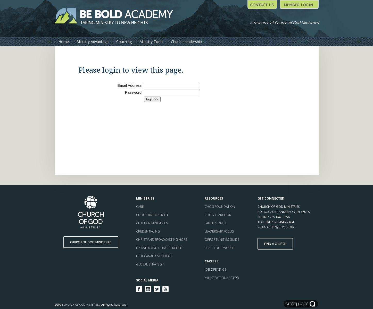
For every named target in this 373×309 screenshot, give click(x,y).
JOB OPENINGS (216, 269)
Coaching (124, 41)
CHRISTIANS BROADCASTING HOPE (161, 239)
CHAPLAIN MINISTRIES (152, 223)
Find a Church (275, 244)
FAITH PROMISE (216, 223)
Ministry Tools (151, 41)
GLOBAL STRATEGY (150, 264)
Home (64, 41)
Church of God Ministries (91, 242)
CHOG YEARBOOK (218, 215)
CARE (140, 206)
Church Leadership (186, 41)
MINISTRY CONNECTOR (222, 278)
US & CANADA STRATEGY (154, 256)
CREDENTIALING (148, 231)
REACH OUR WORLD (220, 248)
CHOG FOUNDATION (220, 206)
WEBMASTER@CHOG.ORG (276, 227)
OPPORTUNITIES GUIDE (222, 239)
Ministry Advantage (93, 41)
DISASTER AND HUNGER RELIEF (159, 248)
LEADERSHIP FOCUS (219, 231)
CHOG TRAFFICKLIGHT (152, 215)
